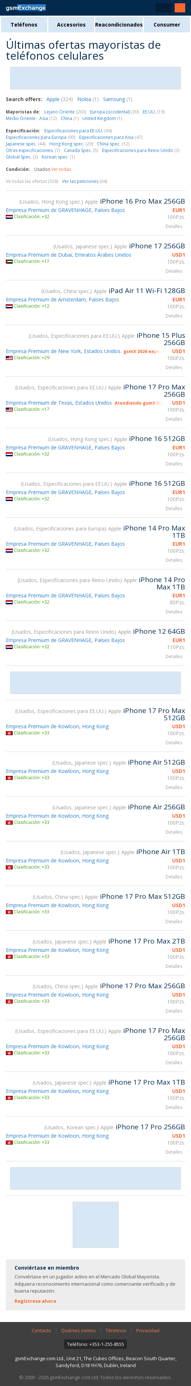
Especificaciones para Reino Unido (140, 150)
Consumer (167, 24)
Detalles (174, 226)
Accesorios (71, 24)
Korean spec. (58, 157)
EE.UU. (153, 112)
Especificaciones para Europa (40, 137)
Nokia (88, 99)
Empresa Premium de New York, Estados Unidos (63, 351)
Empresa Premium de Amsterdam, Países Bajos (62, 299)
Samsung (118, 99)
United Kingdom (102, 118)
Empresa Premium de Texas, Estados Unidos (59, 402)
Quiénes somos (78, 1330)
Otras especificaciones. (33, 150)
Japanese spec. (25, 144)
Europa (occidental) (114, 112)
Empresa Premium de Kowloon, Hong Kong (57, 726)
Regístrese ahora (35, 1301)
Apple (59, 99)
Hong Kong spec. (71, 144)
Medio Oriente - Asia (31, 118)
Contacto (41, 1330)
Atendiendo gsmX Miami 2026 (148, 403)
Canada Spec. (81, 150)
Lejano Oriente (65, 112)
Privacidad (147, 1330)
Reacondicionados (119, 24)
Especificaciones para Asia (110, 137)
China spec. (113, 144)
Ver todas (61, 169)
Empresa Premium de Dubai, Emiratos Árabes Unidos (68, 254)
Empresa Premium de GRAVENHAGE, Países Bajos (65, 210)
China (69, 118)
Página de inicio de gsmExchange (26, 7)
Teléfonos (24, 24)
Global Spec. (22, 157)
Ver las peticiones (84, 181)
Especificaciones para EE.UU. (78, 131)
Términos (116, 1330)
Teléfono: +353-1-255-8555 (95, 1344)
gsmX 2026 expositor (147, 351)
